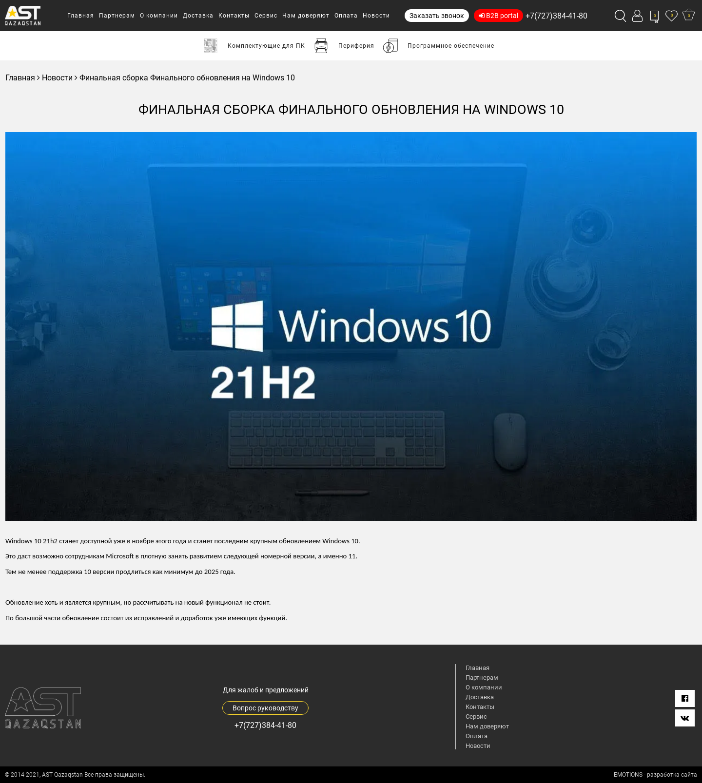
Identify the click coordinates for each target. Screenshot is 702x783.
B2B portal (498, 15)
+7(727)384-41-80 (556, 15)
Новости (57, 77)
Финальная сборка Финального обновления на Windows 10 (187, 77)
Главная (20, 77)
